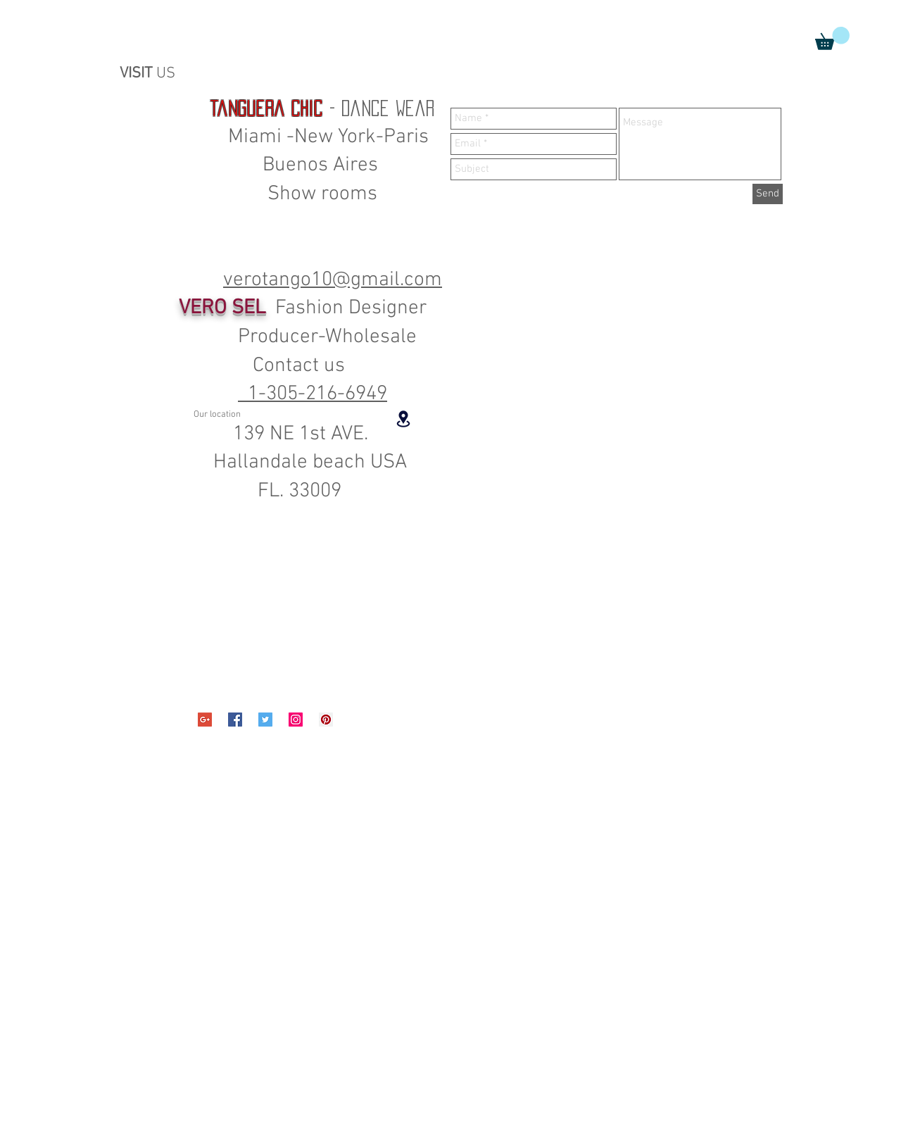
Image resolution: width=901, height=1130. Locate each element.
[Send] (767, 194)
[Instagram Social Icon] (296, 719)
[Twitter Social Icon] (265, 719)
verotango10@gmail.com (332, 280)
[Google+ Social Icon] (205, 719)
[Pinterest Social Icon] (326, 719)
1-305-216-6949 (312, 394)
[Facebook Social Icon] (235, 719)
